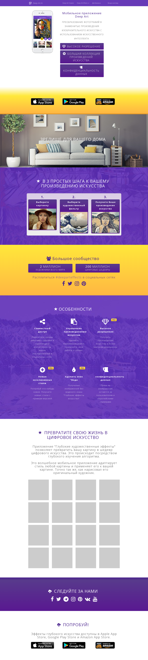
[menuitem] (68, 3)
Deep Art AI (35, 3)
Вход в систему (113, 3)
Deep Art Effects (83, 3)
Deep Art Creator (68, 3)
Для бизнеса (96, 3)
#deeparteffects (69, 277)
